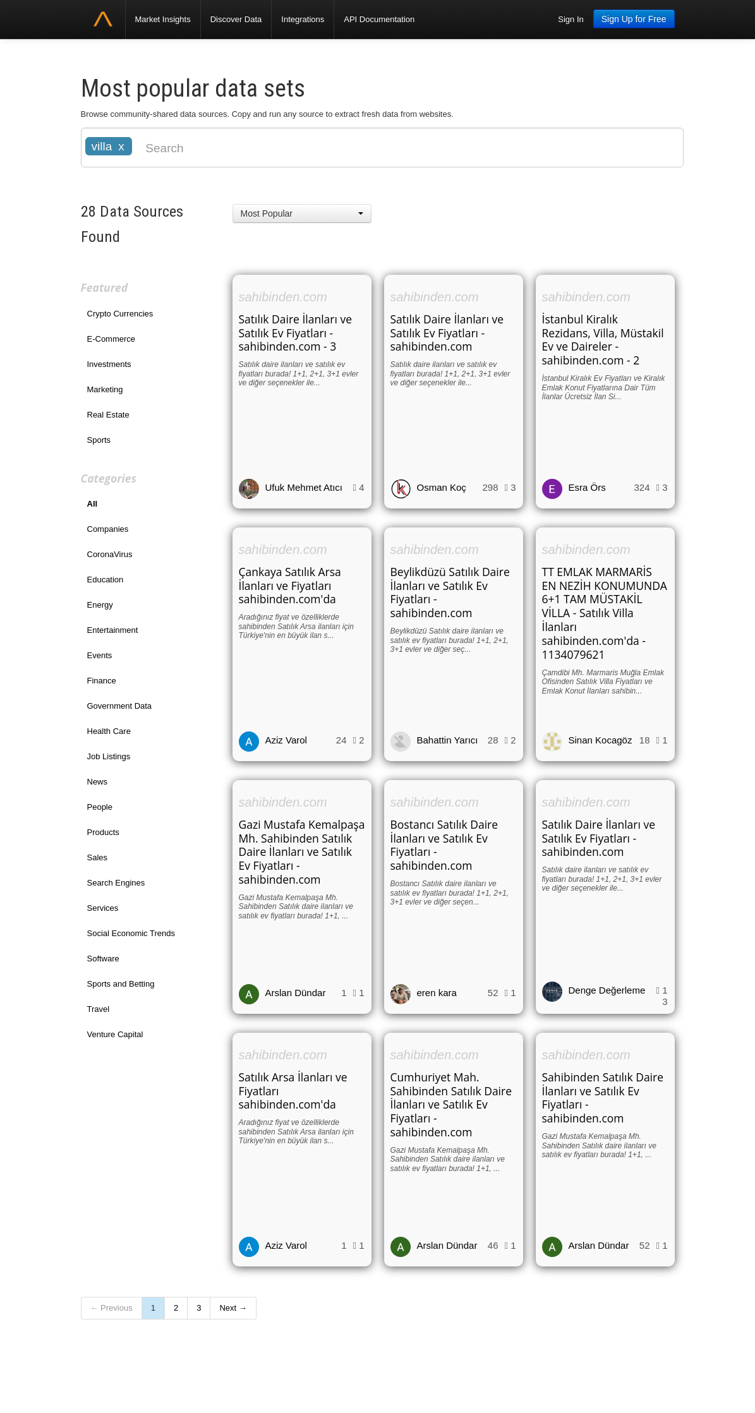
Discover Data (236, 19)
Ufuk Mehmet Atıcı (304, 487)
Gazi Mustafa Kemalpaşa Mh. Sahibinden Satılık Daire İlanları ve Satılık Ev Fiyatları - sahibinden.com (302, 852)
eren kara (437, 992)
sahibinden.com (283, 297)
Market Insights (163, 19)
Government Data (119, 706)
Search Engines (116, 882)
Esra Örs (587, 487)
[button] (302, 213)
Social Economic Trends (131, 933)
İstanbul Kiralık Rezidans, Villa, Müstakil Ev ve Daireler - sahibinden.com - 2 (603, 339)
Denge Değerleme (607, 990)
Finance (101, 680)
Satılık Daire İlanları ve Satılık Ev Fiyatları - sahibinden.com (447, 332)
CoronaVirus (110, 554)
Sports (99, 440)
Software (103, 958)
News (97, 781)
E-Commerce (111, 339)
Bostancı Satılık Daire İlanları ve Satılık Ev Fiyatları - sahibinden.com (444, 845)
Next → (232, 1308)
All (92, 503)
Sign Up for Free (634, 19)
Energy (100, 605)
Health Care (109, 731)
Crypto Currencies (120, 313)
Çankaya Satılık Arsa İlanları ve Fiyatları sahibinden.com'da (290, 585)
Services (103, 908)
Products (103, 832)
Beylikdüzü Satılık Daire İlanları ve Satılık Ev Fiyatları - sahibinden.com (450, 592)
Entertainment (112, 630)
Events (99, 655)
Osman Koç (441, 487)
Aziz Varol (286, 740)
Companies (108, 529)
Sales (97, 857)
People (99, 807)
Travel (98, 1009)
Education (105, 579)
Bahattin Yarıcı (447, 740)
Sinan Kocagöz (600, 740)
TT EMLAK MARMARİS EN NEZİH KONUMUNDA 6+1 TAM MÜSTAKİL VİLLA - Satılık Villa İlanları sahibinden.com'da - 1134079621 (604, 613)
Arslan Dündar (295, 992)
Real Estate (108, 414)
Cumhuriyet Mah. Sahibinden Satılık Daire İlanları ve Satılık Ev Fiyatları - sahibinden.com (451, 1104)
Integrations (302, 19)
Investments (109, 364)
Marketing (105, 389)
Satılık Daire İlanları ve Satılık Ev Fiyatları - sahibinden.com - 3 (296, 332)
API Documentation (379, 19)
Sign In (570, 19)
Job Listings (109, 756)
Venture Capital (115, 1034)
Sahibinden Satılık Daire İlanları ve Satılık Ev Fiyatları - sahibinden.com (603, 1097)
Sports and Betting (121, 984)
